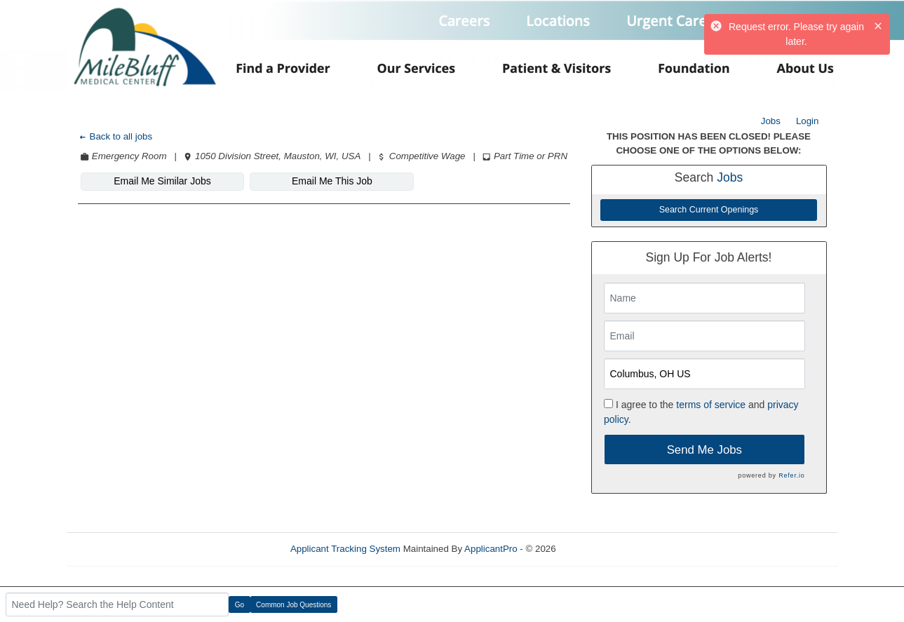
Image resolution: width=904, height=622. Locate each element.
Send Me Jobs (704, 450)
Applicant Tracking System (345, 548)
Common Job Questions (293, 605)
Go (239, 605)
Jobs (771, 121)
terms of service (711, 404)
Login (807, 121)
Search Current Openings (709, 210)
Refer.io (791, 475)
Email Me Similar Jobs (162, 181)
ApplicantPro (491, 548)
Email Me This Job (332, 181)
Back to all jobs (115, 136)
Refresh (597, 548)
